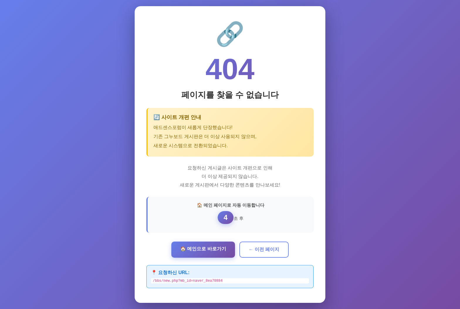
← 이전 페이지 (264, 248)
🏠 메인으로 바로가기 (203, 248)
